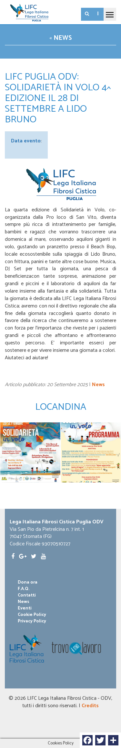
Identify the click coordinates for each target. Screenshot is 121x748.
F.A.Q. (23, 589)
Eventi (25, 608)
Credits (90, 705)
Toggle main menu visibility (108, 12)
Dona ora (27, 582)
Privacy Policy (32, 621)
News (63, 38)
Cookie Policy (32, 615)
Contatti (27, 595)
